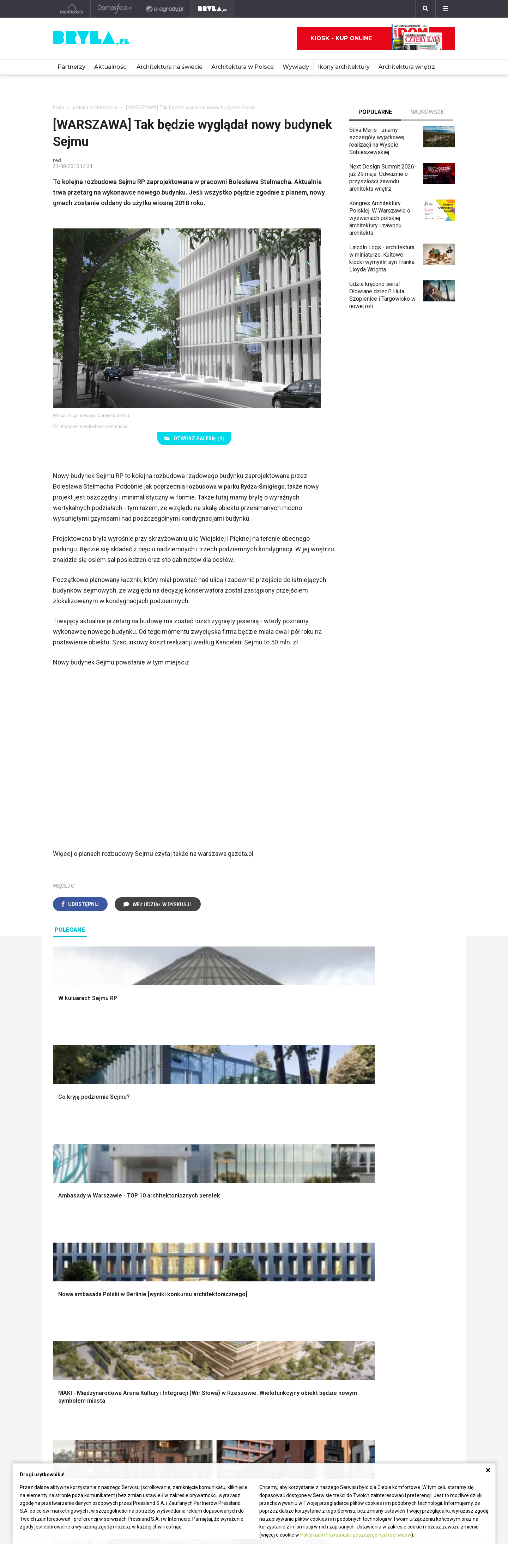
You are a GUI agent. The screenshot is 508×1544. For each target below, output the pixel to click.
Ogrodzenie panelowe (189, 1242)
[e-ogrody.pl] (165, 9)
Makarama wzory (286, 1234)
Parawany (381, 1338)
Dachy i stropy (180, 1258)
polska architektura (95, 107)
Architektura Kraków (77, 1393)
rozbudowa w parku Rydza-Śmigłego (238, 486)
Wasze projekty (320, 1393)
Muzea (226, 1393)
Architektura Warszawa (81, 1385)
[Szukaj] (425, 9)
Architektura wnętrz (407, 66)
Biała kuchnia (281, 1307)
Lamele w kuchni (285, 1338)
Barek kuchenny (388, 1322)
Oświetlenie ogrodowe (87, 1226)
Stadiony (146, 1401)
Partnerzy (71, 66)
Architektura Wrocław (79, 1401)
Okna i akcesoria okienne (193, 1265)
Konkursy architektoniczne (333, 1424)
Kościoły (228, 1401)
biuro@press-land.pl (408, 1385)
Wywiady (296, 66)
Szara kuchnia (282, 1314)
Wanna (273, 1258)
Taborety (379, 1346)
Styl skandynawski (392, 1249)
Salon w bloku (179, 1314)
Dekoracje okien (285, 1242)
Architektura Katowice (80, 1417)
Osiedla (145, 1393)
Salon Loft (175, 1338)
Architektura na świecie (169, 66)
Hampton (380, 1234)
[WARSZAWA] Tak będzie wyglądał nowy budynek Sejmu (191, 107)
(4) (194, 438)
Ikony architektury (344, 66)
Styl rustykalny (387, 1258)
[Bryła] (212, 9)
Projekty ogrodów (81, 1242)
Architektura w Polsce (242, 66)
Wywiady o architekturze (248, 1432)
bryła (58, 107)
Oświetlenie (280, 1265)
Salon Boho (176, 1330)
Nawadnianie (74, 1234)
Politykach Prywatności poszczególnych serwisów (355, 1535)
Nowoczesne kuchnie (291, 1330)
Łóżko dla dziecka (391, 1307)
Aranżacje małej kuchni (292, 1322)
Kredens (379, 1314)
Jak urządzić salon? (187, 1307)
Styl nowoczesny (80, 1338)
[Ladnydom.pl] (72, 9)
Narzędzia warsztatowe (191, 1234)
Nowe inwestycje (239, 1424)
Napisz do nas (401, 1407)
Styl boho (380, 1226)
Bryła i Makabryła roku (328, 1401)
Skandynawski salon (187, 1322)
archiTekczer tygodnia (328, 1385)
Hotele (226, 1417)
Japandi (68, 1330)
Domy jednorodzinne (160, 1385)
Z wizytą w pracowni (326, 1417)
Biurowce (146, 1408)
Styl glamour (384, 1242)
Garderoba (278, 1249)
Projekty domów (182, 1226)
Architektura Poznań (78, 1408)
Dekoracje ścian (284, 1226)
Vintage (68, 1314)
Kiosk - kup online (376, 38)
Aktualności (111, 66)
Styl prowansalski (390, 1273)
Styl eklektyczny (79, 1307)
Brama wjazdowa (183, 1273)
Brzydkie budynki (74, 1424)
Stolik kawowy (386, 1330)
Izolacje (172, 1249)
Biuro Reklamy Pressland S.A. (414, 1396)
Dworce (145, 1417)
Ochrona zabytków (323, 1408)
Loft (374, 1265)
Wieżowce (231, 1408)
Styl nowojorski (78, 1322)
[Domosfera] (115, 9)
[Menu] (445, 9)
